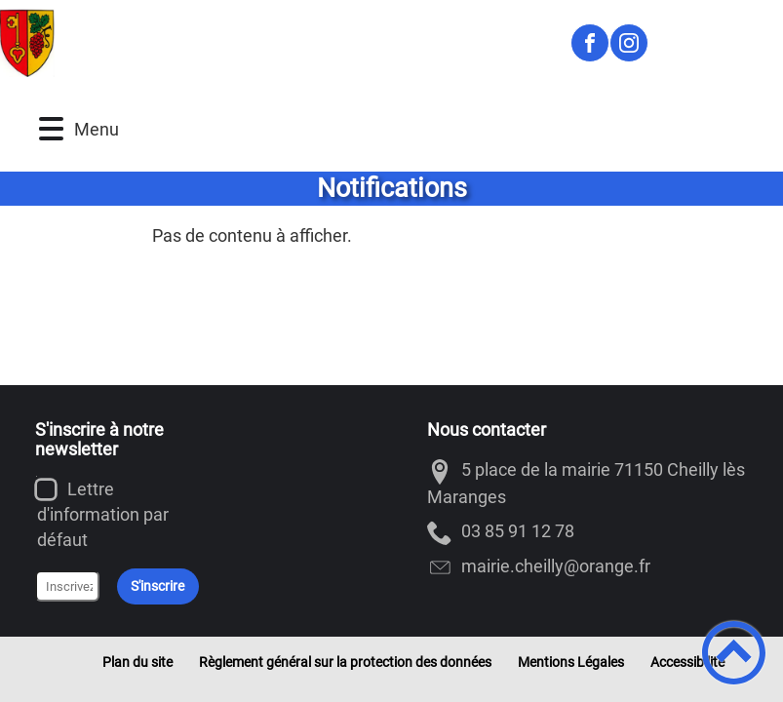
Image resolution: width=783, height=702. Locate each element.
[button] (51, 129)
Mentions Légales (571, 662)
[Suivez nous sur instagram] (628, 42)
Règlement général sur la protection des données (345, 662)
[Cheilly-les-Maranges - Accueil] (276, 43)
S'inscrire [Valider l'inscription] (157, 586)
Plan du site (137, 662)
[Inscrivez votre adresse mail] (67, 586)
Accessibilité (687, 662)
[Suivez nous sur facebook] (589, 42)
